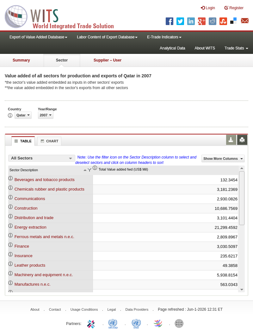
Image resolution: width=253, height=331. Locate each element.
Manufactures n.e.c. (33, 284)
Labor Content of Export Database (107, 37)
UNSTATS (136, 323)
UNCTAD (114, 323)
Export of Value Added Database (38, 37)
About (35, 309)
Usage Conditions (84, 309)
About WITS (204, 48)
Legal (112, 309)
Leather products (30, 265)
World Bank (180, 323)
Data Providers (136, 309)
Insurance (24, 255)
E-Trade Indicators (164, 37)
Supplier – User (107, 60)
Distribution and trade (34, 217)
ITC (92, 323)
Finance (22, 246)
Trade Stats (236, 48)
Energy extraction (30, 227)
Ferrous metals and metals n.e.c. (44, 236)
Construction (26, 208)
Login (208, 7)
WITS (63, 16)
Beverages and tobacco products (45, 179)
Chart (49, 141)
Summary (21, 60)
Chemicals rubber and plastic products (49, 189)
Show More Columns (223, 158)
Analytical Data (172, 48)
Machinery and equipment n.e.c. (44, 274)
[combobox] (41, 158)
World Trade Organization (158, 323)
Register (234, 7)
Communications (30, 198)
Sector (62, 60)
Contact (55, 309)
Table (22, 141)
